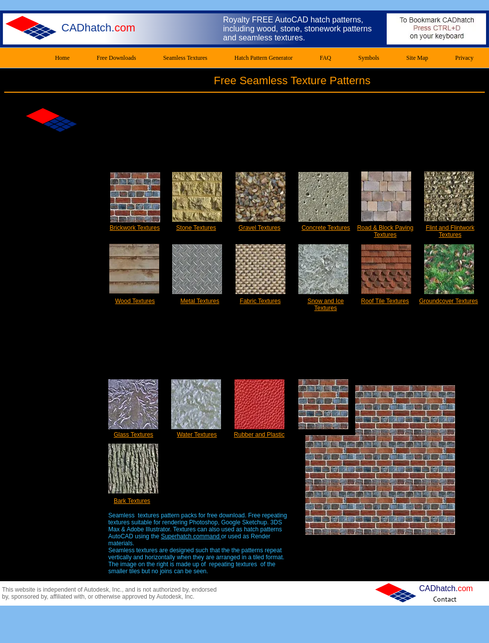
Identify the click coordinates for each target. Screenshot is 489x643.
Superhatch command (191, 536)
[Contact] (445, 599)
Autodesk (96, 589)
